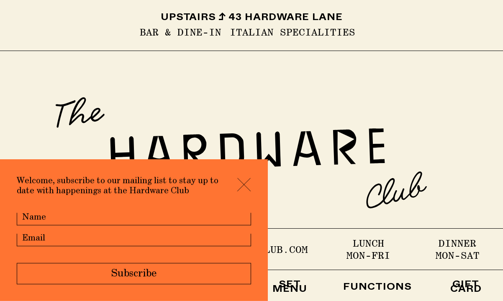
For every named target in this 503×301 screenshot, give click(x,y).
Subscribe (134, 274)
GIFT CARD (466, 288)
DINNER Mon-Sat (458, 249)
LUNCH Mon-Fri (368, 249)
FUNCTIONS (377, 288)
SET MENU (289, 288)
